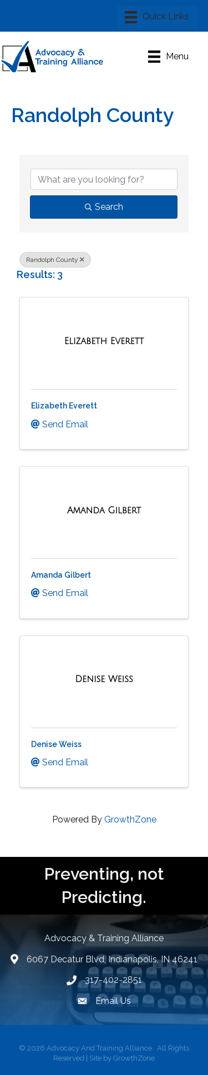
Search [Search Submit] (104, 206)
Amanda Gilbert (61, 575)
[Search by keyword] (104, 179)
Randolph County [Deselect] (55, 260)
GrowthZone (130, 819)
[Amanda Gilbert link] (104, 510)
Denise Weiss (56, 744)
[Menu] (157, 17)
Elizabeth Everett (64, 405)
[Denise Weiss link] (104, 679)
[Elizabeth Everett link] (104, 341)
